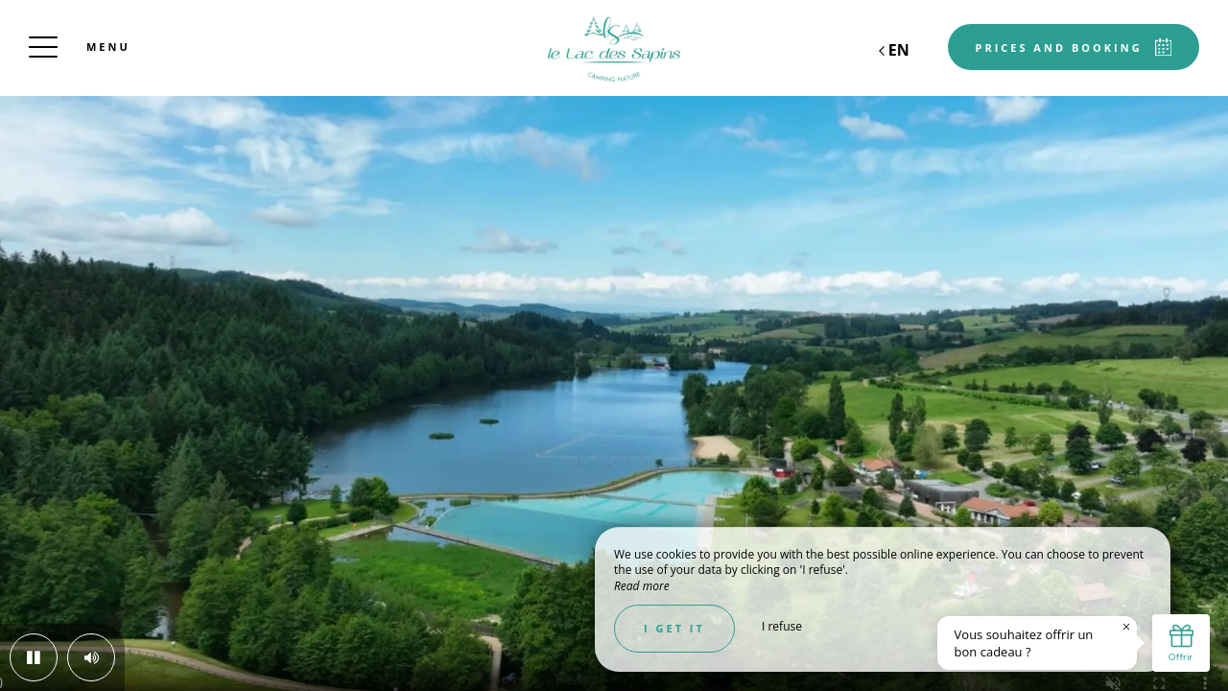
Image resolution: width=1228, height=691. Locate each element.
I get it (674, 628)
